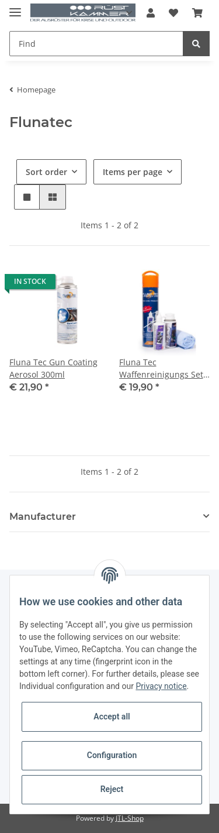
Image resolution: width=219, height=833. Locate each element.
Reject (112, 789)
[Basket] (197, 13)
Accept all (111, 716)
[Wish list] (173, 13)
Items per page (132, 171)
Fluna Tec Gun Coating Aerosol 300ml (53, 368)
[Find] (96, 43)
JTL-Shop (130, 818)
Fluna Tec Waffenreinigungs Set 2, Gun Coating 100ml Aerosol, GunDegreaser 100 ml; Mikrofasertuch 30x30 (164, 368)
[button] (151, 13)
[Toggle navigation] (15, 7)
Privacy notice (160, 686)
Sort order (46, 171)
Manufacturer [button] (42, 516)
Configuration (112, 755)
